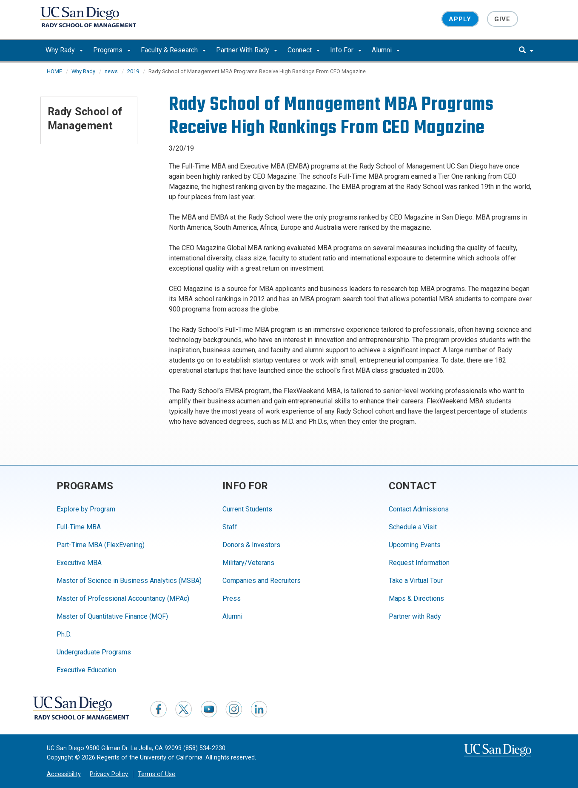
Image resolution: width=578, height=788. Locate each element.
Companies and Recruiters (261, 581)
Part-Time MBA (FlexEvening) (101, 545)
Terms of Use (156, 774)
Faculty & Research (173, 50)
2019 (133, 71)
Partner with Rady (415, 616)
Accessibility (64, 774)
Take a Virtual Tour (416, 581)
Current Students (247, 509)
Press (231, 598)
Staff (229, 527)
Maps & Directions (416, 598)
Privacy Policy (109, 774)
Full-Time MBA (79, 527)
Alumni (386, 50)
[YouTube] (208, 709)
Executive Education (86, 670)
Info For (346, 50)
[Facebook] (158, 709)
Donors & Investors (251, 545)
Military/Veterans (248, 563)
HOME (54, 71)
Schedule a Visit (413, 527)
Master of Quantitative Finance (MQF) (112, 616)
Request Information (419, 563)
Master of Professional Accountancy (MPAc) (123, 598)
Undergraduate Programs (94, 652)
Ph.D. (64, 634)
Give (502, 19)
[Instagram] (234, 709)
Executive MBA (79, 563)
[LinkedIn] (259, 709)
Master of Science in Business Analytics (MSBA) (129, 581)
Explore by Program (86, 509)
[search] (526, 50)
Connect (304, 50)
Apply (460, 19)
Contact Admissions (419, 509)
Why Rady (64, 50)
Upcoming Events (415, 545)
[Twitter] (183, 709)
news (111, 71)
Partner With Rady (246, 50)
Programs (112, 50)
